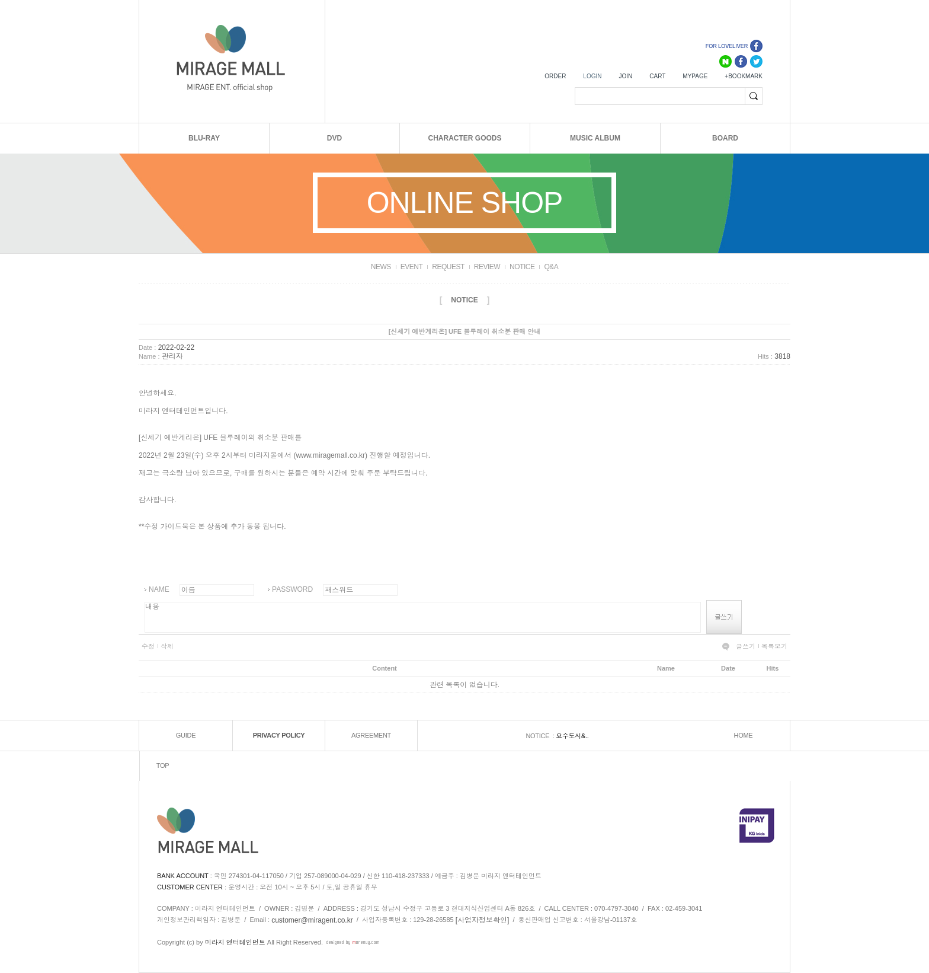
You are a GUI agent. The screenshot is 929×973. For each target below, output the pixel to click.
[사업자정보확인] (483, 920)
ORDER (555, 76)
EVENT (412, 267)
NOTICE (522, 267)
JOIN (625, 76)
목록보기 (774, 646)
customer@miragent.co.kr (312, 920)
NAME (159, 589)
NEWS (381, 267)
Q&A (551, 267)
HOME (743, 735)
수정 (148, 646)
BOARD (725, 138)
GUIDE (186, 735)
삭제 (167, 646)
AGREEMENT (371, 735)
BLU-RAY (204, 138)
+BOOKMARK (744, 76)
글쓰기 (745, 646)
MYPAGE (695, 76)
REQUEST (448, 267)
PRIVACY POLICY (279, 735)
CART (657, 76)
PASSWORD (292, 589)
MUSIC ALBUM (595, 138)
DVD (334, 138)
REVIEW (487, 267)
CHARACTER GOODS (464, 138)
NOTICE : (541, 735)
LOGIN (592, 76)
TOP (162, 765)
